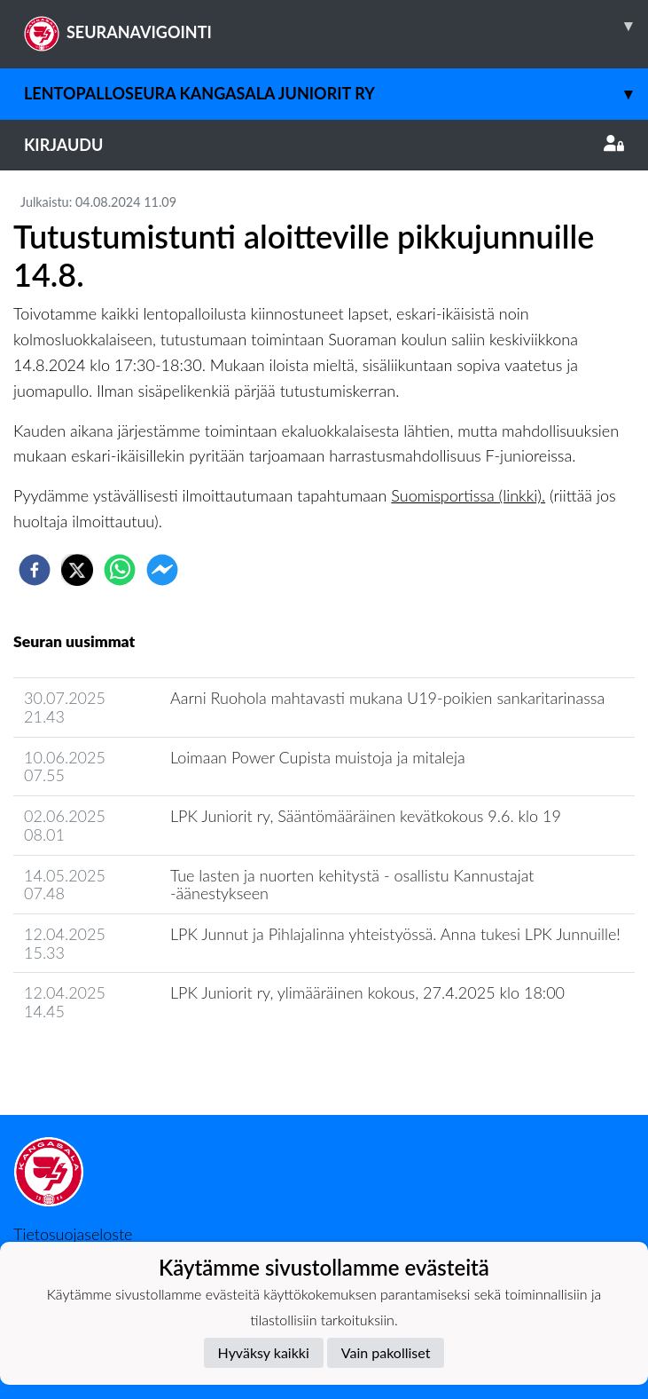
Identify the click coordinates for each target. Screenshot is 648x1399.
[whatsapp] (120, 570)
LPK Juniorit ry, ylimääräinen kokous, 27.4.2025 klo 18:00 (367, 992)
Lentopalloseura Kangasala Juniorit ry (336, 93)
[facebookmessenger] (162, 570)
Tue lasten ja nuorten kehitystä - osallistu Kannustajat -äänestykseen (352, 884)
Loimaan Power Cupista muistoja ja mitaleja (317, 757)
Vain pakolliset (386, 1352)
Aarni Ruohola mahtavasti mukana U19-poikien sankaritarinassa (387, 697)
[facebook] (35, 570)
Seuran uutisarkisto (92, 1062)
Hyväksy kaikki (263, 1352)
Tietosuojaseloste (72, 1234)
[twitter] (77, 570)
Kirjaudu (324, 144)
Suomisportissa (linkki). (468, 495)
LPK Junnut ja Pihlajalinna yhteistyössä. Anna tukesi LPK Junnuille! (395, 934)
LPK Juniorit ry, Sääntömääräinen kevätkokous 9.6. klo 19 (365, 816)
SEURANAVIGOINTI (336, 25)
